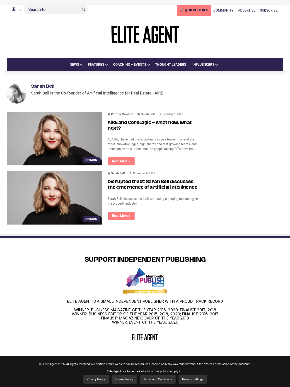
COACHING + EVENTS (129, 65)
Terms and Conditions (157, 378)
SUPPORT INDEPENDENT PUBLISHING (145, 258)
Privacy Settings (192, 378)
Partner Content (122, 112)
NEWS (74, 65)
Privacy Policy (96, 378)
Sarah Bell (42, 86)
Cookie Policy (124, 378)
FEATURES (96, 65)
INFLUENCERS (203, 65)
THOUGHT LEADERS (170, 65)
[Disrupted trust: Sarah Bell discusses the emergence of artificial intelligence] (54, 196)
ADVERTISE (247, 10)
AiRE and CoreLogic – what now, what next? (150, 124)
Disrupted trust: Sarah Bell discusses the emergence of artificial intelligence (152, 183)
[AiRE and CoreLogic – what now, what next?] (54, 137)
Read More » (121, 160)
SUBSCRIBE (269, 10)
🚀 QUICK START (194, 10)
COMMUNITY (223, 10)
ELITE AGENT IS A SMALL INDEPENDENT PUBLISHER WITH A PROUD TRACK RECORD (145, 300)
